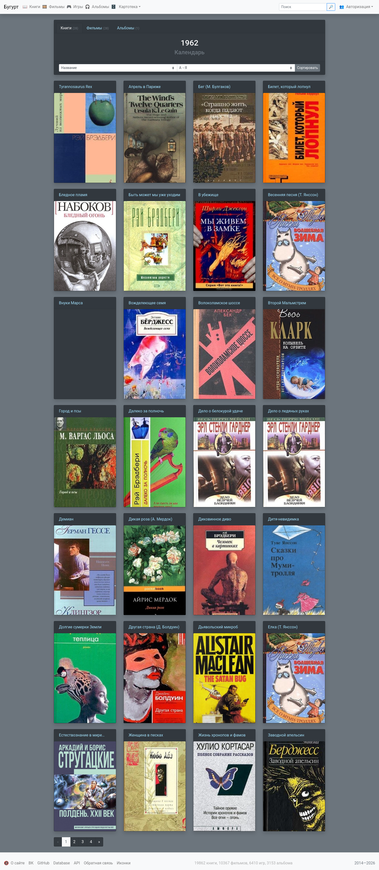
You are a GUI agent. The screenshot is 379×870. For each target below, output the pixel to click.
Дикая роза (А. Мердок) (150, 519)
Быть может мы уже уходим (154, 194)
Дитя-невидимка (283, 519)
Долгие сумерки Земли (80, 627)
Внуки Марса (71, 303)
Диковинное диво (214, 519)
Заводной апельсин (286, 735)
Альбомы (100, 6)
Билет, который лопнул (289, 86)
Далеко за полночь (146, 411)
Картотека (128, 6)
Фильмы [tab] (98, 28)
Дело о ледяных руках (288, 411)
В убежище (208, 194)
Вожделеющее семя (147, 303)
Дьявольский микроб (218, 627)
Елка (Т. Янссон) (283, 627)
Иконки (124, 863)
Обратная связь (98, 863)
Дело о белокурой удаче (220, 411)
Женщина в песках (146, 735)
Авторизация (358, 6)
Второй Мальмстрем (287, 303)
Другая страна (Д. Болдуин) (154, 627)
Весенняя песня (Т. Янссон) (293, 194)
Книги (34, 6)
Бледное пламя (73, 194)
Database (61, 863)
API (77, 863)
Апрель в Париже (145, 86)
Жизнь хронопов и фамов (221, 735)
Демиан (66, 519)
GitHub (43, 863)
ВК (31, 863)
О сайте (18, 863)
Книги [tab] (69, 28)
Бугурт (11, 7)
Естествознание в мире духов (80, 735)
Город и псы (70, 411)
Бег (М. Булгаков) (214, 86)
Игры (78, 6)
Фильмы (57, 6)
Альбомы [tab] (128, 28)
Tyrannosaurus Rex (75, 86)
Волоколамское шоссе (219, 303)
